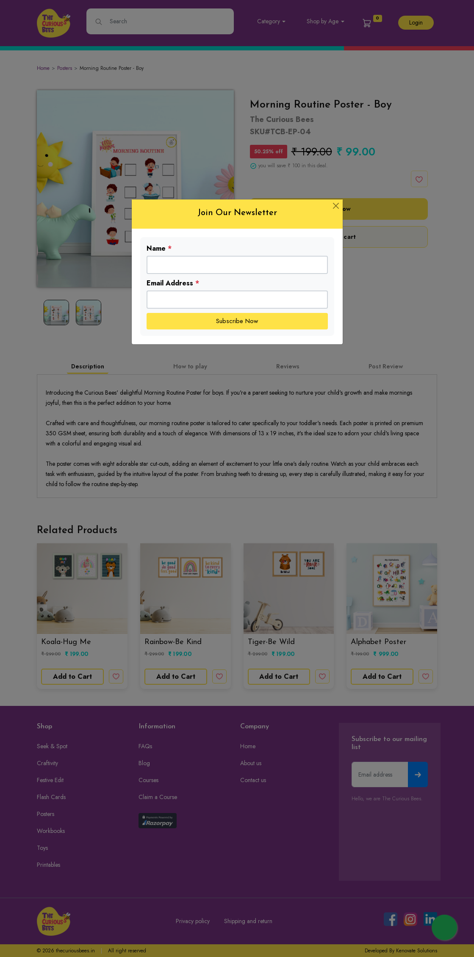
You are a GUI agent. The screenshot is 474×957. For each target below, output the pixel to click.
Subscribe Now (237, 321)
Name (159, 248)
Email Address (173, 283)
